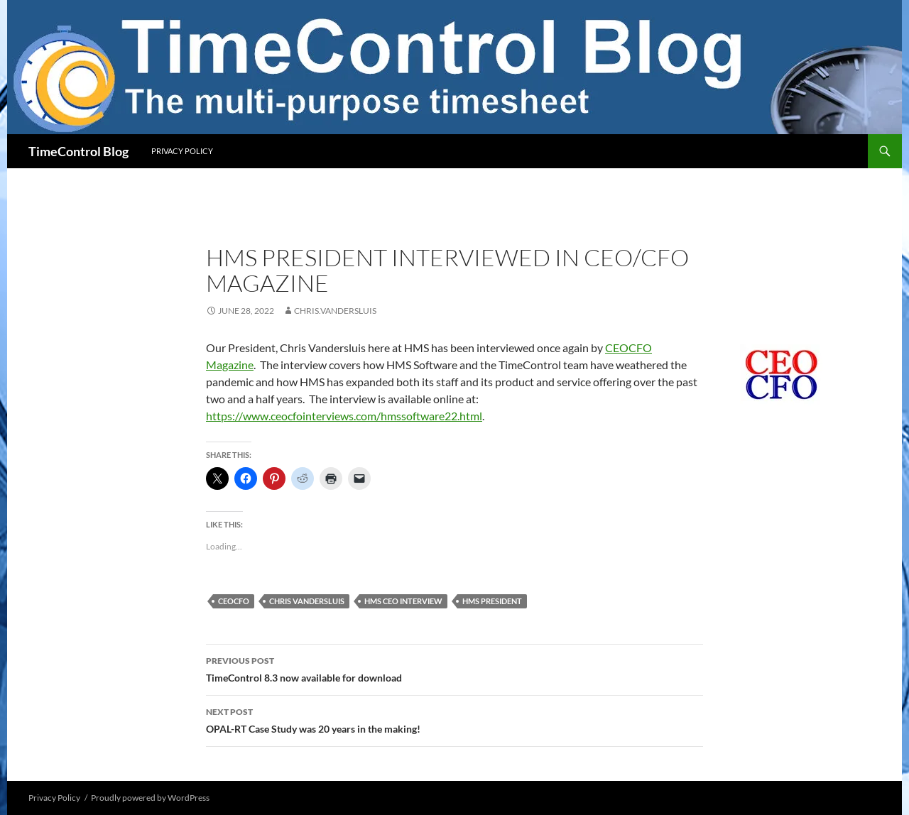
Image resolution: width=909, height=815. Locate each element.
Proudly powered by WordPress (150, 797)
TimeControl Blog (78, 151)
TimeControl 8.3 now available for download (454, 668)
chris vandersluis (306, 601)
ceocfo (233, 601)
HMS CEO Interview (403, 601)
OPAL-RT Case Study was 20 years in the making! (454, 719)
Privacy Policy (182, 150)
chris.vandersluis (335, 310)
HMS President (492, 601)
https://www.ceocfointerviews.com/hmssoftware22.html (344, 415)
